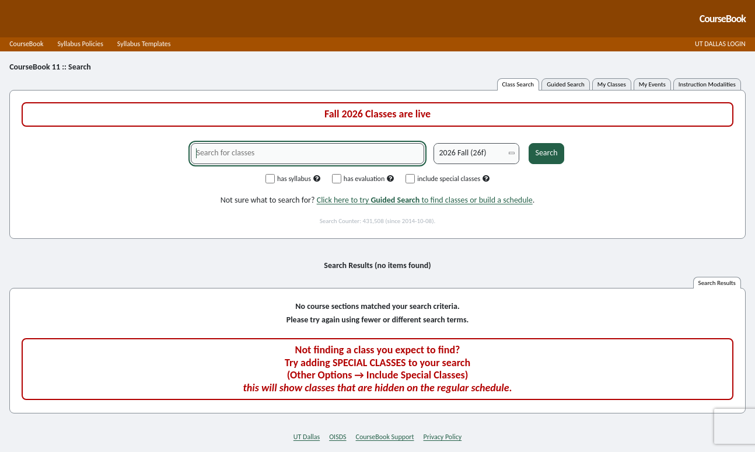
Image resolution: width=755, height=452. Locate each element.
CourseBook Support (385, 437)
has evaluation (363, 178)
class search (518, 84)
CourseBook (26, 44)
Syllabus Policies (80, 44)
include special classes (448, 178)
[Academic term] (476, 154)
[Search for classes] (307, 153)
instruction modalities (707, 84)
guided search (566, 84)
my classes (611, 84)
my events (652, 84)
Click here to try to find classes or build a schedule (425, 200)
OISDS (337, 437)
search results (717, 283)
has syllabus (292, 178)
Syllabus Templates (144, 44)
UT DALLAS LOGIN (720, 44)
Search (546, 153)
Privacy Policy (443, 437)
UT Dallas (306, 437)
